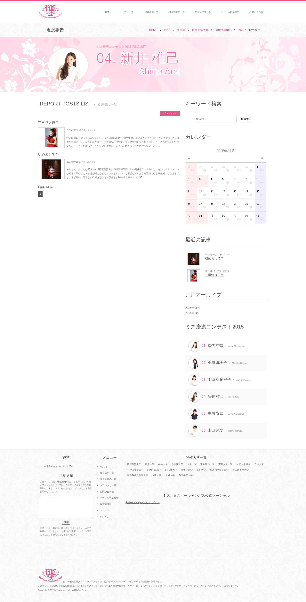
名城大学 (170, 475)
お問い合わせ (256, 12)
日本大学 (259, 464)
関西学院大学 (154, 469)
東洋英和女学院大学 (137, 475)
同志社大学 (171, 469)
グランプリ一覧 (203, 12)
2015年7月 (191, 312)
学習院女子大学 (135, 469)
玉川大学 (201, 469)
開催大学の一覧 (176, 12)
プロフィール (170, 113)
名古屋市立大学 (240, 469)
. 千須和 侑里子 (219, 380)
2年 (240, 30)
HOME (106, 12)
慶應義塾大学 (200, 30)
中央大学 (163, 464)
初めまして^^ (48, 154)
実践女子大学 (225, 464)
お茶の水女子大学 (219, 469)
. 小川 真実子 (217, 363)
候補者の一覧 (152, 12)
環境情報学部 (223, 30)
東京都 (181, 30)
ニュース (128, 12)
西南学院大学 (186, 475)
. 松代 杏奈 (216, 346)
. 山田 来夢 (215, 431)
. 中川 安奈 (216, 414)
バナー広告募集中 (230, 12)
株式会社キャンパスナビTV (58, 466)
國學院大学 (187, 469)
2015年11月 (192, 307)
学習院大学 (177, 464)
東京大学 (149, 464)
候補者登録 (106, 504)
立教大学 (192, 464)
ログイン (104, 516)
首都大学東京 (243, 464)
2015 (167, 30)
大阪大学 (156, 475)
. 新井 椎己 (213, 397)
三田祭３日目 (48, 123)
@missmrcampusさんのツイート (142, 502)
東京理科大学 (207, 464)
